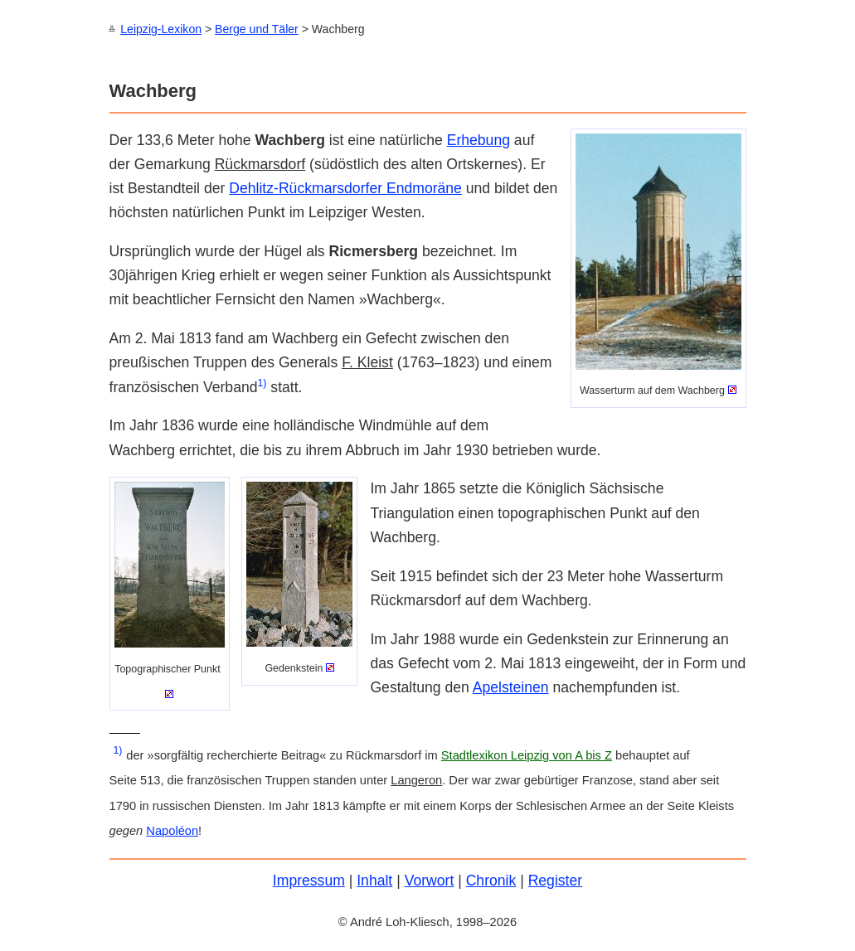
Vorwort (429, 879)
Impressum (309, 879)
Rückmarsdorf (260, 163)
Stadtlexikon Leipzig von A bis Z (526, 754)
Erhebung (478, 139)
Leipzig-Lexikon (161, 29)
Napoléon (172, 830)
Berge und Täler (257, 29)
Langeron (416, 779)
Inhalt (374, 879)
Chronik (491, 879)
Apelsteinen (511, 686)
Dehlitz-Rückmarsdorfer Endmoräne (345, 187)
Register (555, 879)
